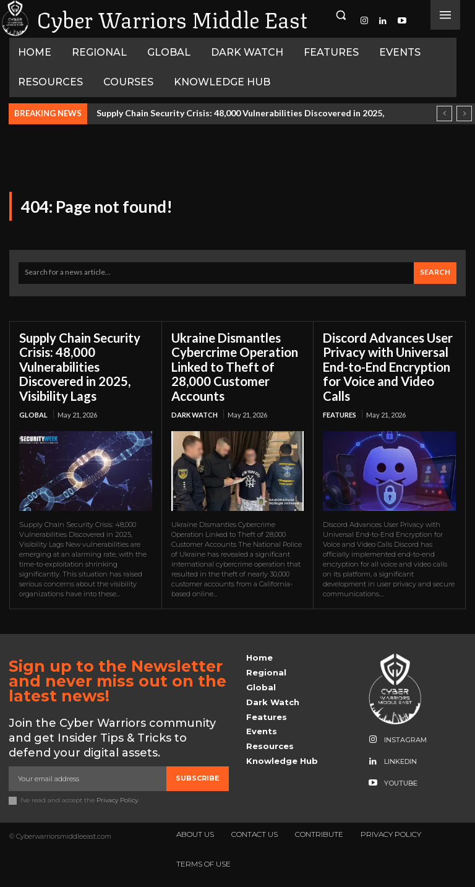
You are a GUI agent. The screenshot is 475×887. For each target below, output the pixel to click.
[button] (341, 15)
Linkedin (400, 760)
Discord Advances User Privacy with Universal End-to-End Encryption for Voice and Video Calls (387, 366)
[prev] (444, 113)
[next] (464, 113)
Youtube (400, 782)
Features (339, 413)
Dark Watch (194, 413)
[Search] (435, 273)
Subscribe (198, 776)
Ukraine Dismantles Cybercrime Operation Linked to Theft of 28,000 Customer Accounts (234, 366)
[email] (87, 777)
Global (33, 413)
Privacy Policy (117, 798)
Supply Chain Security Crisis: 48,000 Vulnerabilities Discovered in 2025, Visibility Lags (79, 366)
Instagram (405, 738)
